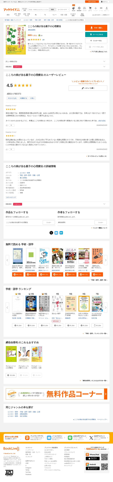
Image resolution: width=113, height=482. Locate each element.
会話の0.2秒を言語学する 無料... (17, 266)
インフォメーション (50, 463)
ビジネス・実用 (25, 173)
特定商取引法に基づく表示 (72, 461)
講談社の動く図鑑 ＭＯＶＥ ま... (57, 267)
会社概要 (67, 450)
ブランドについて (69, 452)
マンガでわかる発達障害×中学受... (97, 315)
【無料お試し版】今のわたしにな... (97, 267)
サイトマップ (68, 465)
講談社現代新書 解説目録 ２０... (31, 266)
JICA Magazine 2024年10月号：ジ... (70, 267)
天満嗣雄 (28, 318)
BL (36, 15)
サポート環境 (48, 459)
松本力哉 (94, 318)
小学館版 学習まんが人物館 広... (83, 267)
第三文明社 (23, 178)
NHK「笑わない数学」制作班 (60, 318)
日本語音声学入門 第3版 (70, 314)
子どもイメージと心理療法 (11, 367)
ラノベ (54, 15)
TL (45, 15)
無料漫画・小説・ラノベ (32, 452)
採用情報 (67, 454)
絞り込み (25, 9)
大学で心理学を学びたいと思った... (83, 315)
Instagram (28, 468)
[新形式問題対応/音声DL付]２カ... (30, 314)
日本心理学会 (82, 318)
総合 (8, 15)
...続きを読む (101, 121)
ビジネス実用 (73, 14)
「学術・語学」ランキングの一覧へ (95, 333)
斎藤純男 (67, 318)
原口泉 (88, 270)
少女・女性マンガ (26, 14)
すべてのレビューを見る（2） (97, 156)
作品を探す (47, 452)
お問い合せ (47, 465)
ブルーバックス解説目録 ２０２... (44, 267)
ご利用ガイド (105, 15)
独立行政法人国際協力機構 (73, 270)
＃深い (32, 98)
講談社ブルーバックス (45, 270)
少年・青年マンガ (17, 14)
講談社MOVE (56, 270)
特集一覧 (28, 454)
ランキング (28, 456)
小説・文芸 (63, 15)
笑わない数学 (56, 313)
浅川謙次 (19, 318)
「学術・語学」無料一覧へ (98, 280)
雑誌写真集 (82, 14)
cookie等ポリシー (69, 463)
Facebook (28, 474)
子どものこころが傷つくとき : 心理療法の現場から (24, 368)
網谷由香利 (31, 30)
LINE (26, 463)
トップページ (29, 450)
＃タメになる (12, 98)
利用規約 (67, 456)
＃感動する (23, 98)
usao (93, 270)
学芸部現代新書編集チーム (33, 270)
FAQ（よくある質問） (51, 461)
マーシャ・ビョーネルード (47, 318)
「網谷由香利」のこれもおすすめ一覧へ (94, 380)
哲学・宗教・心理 (34, 175)
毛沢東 (14, 318)
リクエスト (47, 468)
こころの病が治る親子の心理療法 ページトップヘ (90, 419)
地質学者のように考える (44, 314)
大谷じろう (81, 270)
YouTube (28, 472)
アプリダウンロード (50, 454)
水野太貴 (14, 270)
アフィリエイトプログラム (52, 470)
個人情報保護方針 (69, 459)
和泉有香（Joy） (37, 318)
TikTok (27, 470)
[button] (18, 274)
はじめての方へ (96, 15)
